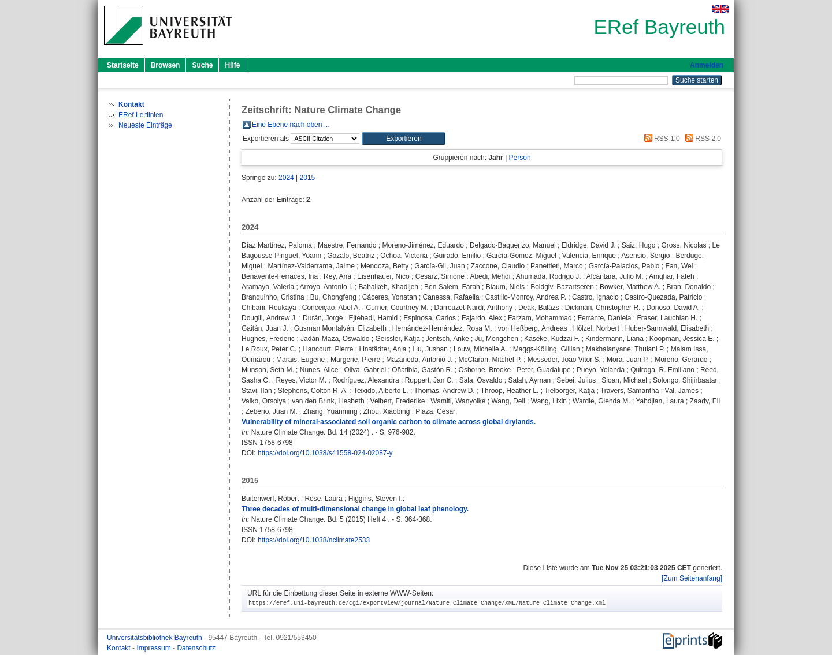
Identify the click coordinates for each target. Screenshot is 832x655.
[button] (403, 138)
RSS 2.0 (701, 138)
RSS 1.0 (660, 138)
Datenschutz (196, 648)
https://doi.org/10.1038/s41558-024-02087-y (325, 453)
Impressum (154, 648)
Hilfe (232, 65)
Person (520, 158)
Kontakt (119, 648)
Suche (202, 65)
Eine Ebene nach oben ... (291, 125)
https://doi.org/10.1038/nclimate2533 (314, 540)
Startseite (123, 65)
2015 (307, 178)
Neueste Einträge (145, 125)
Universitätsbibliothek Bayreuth (155, 638)
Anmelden (706, 65)
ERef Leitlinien (140, 115)
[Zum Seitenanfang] (692, 578)
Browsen (165, 65)
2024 (286, 178)
